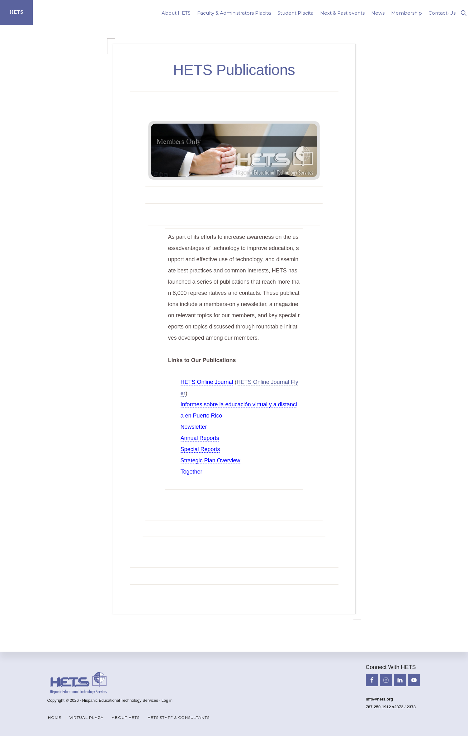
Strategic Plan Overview (210, 460)
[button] (463, 12)
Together (191, 472)
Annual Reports (200, 438)
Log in (167, 700)
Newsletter (194, 427)
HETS (16, 12)
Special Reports (200, 449)
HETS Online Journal (207, 382)
